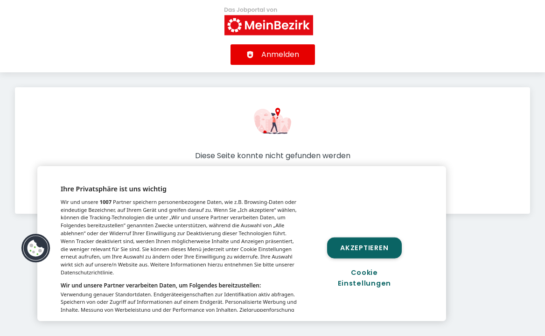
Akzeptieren (364, 247)
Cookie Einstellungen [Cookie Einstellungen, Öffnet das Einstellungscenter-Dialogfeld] (364, 278)
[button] (36, 248)
